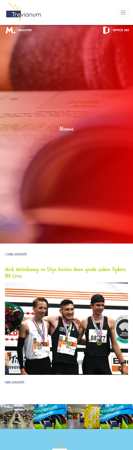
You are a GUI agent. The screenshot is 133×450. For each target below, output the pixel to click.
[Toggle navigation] (123, 12)
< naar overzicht (16, 254)
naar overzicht (14, 382)
